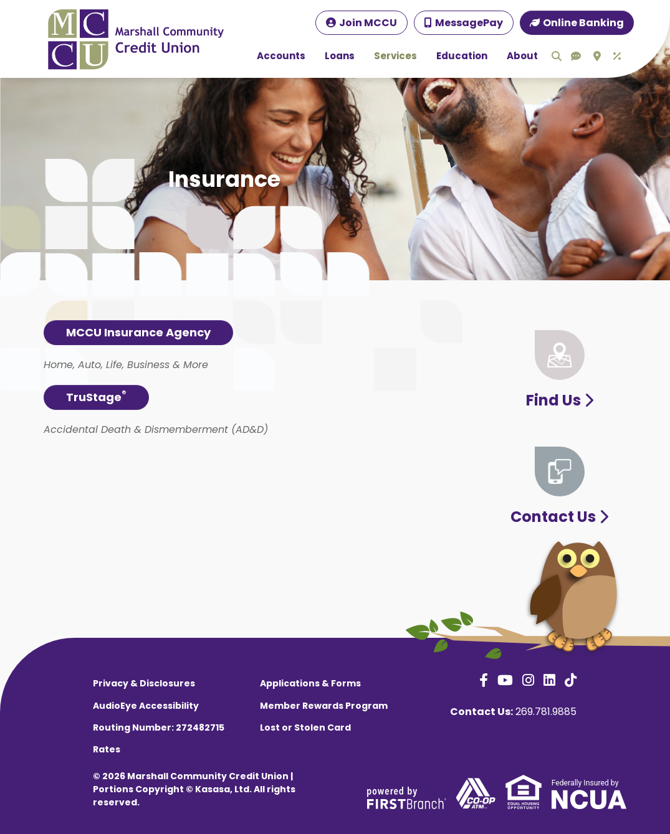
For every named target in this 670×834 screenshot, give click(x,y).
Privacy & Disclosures (144, 683)
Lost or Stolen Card (305, 727)
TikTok (571, 680)
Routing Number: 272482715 (158, 727)
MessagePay (469, 23)
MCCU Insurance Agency (138, 332)
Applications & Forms (310, 683)
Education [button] (461, 55)
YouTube (505, 680)
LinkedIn (549, 680)
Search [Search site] (557, 56)
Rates (106, 749)
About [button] (522, 55)
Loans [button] (340, 55)
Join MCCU (368, 23)
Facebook (483, 680)
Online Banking (583, 23)
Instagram (528, 680)
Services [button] (395, 55)
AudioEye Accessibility (146, 705)
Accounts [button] (281, 55)
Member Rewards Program (324, 705)
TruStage (96, 396)
